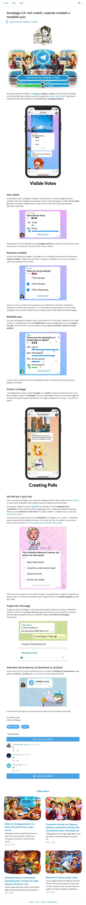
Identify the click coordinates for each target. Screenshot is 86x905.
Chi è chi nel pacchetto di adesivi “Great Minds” (44, 523)
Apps (21, 3)
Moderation (52, 902)
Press (43, 902)
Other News (43, 791)
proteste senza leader (57, 96)
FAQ (14, 3)
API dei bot (75, 500)
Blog (37, 902)
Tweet (25, 727)
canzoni (62, 259)
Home (6, 3)
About (31, 902)
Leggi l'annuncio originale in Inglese (23, 22)
